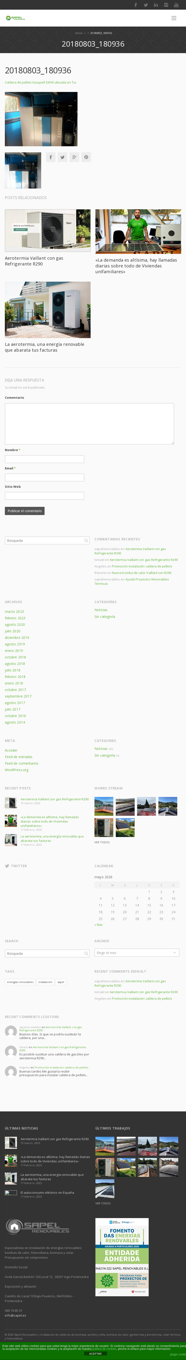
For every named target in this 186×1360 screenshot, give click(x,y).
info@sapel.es (15, 1315)
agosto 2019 (15, 644)
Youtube (176, 5)
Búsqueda (86, 540)
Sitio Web (13, 486)
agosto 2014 (15, 722)
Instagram (166, 5)
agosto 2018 (15, 663)
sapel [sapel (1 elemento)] (60, 982)
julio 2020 (12, 631)
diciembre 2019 (17, 637)
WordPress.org (16, 769)
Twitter (146, 5)
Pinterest (86, 157)
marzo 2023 (14, 611)
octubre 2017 (15, 689)
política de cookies (104, 1349)
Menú (174, 18)
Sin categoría (104, 616)
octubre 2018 (15, 657)
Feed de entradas (18, 756)
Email (10, 468)
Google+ (74, 157)
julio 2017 (12, 709)
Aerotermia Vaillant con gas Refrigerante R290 (34, 261)
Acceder (11, 750)
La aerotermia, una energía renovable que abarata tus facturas (44, 347)
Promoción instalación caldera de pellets (142, 566)
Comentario (14, 397)
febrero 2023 (15, 618)
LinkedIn (156, 5)
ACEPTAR (95, 1353)
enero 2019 (14, 650)
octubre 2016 (15, 715)
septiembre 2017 (18, 696)
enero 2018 (14, 683)
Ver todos (101, 842)
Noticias (100, 609)
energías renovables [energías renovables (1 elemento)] (20, 982)
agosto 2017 (15, 702)
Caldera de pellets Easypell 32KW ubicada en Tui (40, 82)
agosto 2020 (15, 624)
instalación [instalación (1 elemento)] (45, 982)
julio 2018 (12, 670)
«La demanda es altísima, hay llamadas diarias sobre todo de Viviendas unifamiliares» (136, 265)
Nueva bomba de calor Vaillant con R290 (141, 573)
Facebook (135, 5)
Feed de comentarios (22, 763)
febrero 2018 (15, 676)
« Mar (98, 924)
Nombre (13, 450)
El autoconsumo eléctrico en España (47, 1192)
